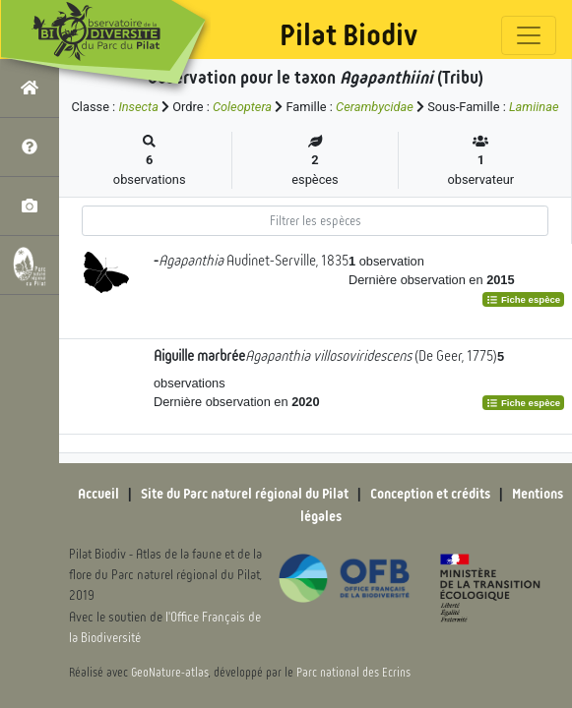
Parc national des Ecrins (353, 672)
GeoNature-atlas (170, 672)
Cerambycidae (374, 106)
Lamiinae (534, 106)
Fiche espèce (523, 299)
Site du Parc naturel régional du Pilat (245, 493)
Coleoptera (242, 106)
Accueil (98, 493)
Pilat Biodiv (348, 35)
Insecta (138, 106)
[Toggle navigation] (528, 35)
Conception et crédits (430, 493)
